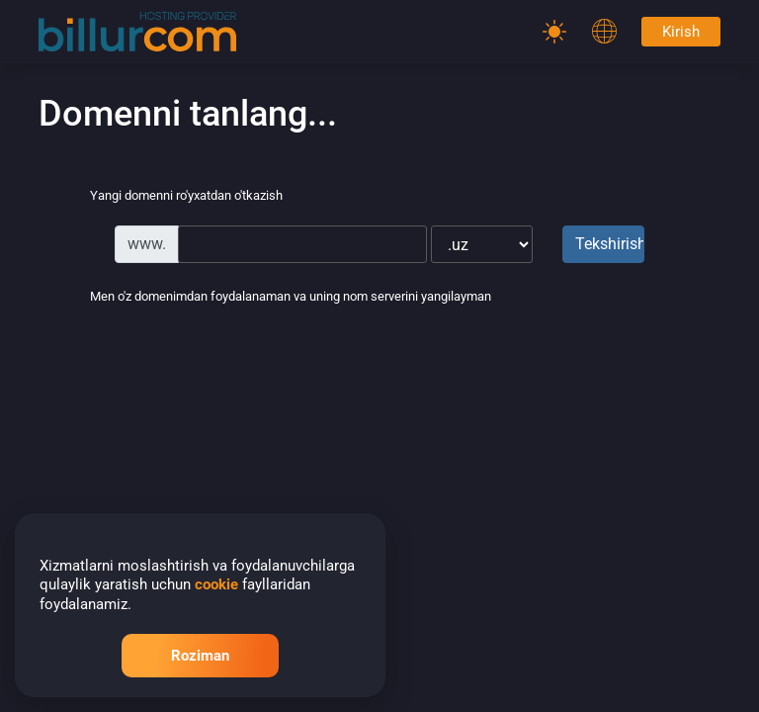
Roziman (200, 656)
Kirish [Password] (681, 32)
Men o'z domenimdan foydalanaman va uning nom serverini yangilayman (274, 298)
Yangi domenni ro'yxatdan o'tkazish (170, 197)
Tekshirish (609, 243)
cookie (216, 584)
